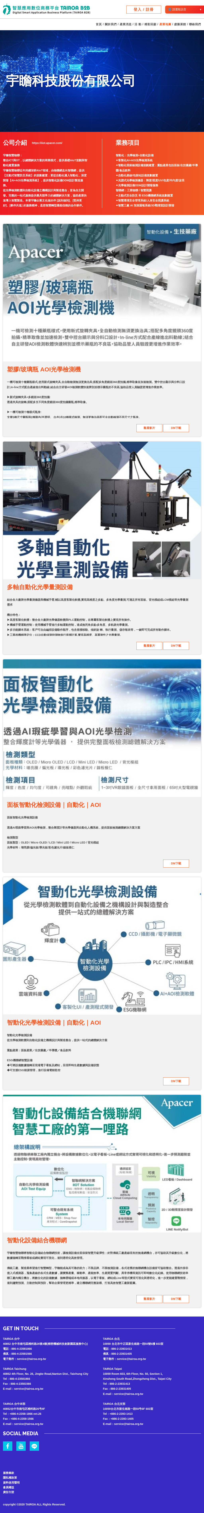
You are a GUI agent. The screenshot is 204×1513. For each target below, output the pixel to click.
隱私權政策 (10, 1475)
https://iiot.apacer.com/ (47, 143)
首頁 (99, 24)
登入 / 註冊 (144, 10)
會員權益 (8, 1485)
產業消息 (126, 24)
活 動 (137, 24)
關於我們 (111, 24)
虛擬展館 (180, 24)
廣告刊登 (8, 1490)
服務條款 (8, 1470)
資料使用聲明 (11, 1480)
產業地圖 (165, 24)
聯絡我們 (195, 24)
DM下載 (176, 428)
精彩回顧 (150, 24)
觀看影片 (149, 428)
